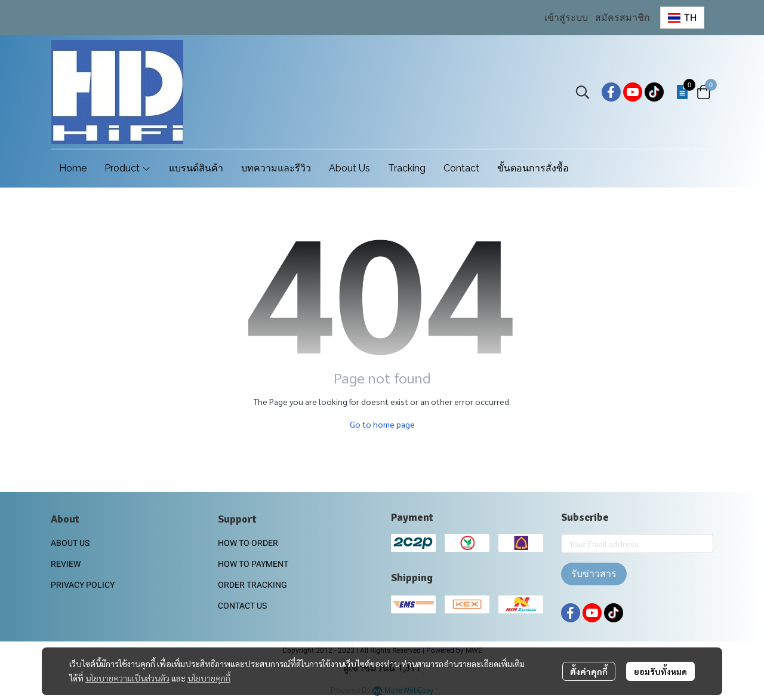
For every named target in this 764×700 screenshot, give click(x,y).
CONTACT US (242, 605)
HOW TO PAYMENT (253, 564)
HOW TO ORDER (248, 543)
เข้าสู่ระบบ (566, 17)
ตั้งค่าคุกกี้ (589, 671)
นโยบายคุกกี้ (208, 678)
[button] (682, 18)
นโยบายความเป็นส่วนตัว (127, 678)
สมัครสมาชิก (622, 17)
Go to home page (382, 424)
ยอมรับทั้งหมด (660, 671)
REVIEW (66, 564)
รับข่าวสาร (594, 573)
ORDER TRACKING (252, 585)
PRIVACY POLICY (83, 585)
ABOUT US (70, 543)
